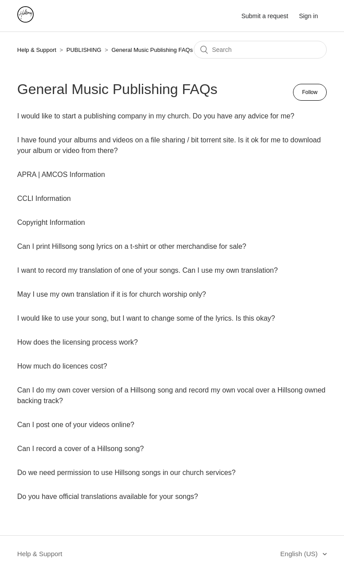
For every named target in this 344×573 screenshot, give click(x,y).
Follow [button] (310, 92)
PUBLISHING (84, 50)
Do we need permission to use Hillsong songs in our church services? (126, 472)
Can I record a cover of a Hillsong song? (80, 448)
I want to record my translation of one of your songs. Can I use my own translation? (147, 270)
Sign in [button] (308, 16)
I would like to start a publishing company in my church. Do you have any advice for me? (155, 116)
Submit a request (264, 16)
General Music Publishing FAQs (152, 50)
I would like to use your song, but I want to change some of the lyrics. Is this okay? (146, 318)
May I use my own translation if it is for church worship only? (111, 294)
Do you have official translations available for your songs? (107, 496)
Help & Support (36, 50)
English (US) (299, 553)
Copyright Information (51, 222)
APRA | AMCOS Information (61, 174)
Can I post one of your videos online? (75, 424)
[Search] (260, 50)
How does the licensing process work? (77, 342)
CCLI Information (44, 198)
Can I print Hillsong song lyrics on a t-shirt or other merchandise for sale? (131, 246)
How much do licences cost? (62, 366)
